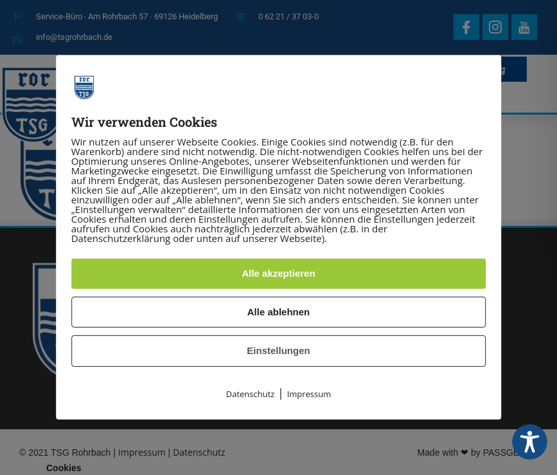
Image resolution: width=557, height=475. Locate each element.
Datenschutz (250, 394)
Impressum (309, 394)
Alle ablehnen (278, 311)
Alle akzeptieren (278, 273)
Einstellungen (278, 350)
